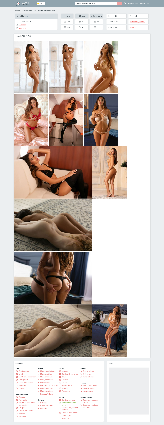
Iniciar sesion (136, 3)
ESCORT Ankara (21, 10)
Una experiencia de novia (69, 404)
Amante (65, 371)
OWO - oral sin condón (27, 377)
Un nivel (22, 374)
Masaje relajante (46, 391)
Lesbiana (43, 409)
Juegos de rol (67, 385)
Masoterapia (45, 383)
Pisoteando (66, 391)
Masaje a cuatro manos (49, 385)
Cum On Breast (89, 389)
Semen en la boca (90, 386)
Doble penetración (26, 383)
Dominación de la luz (70, 374)
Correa (64, 383)
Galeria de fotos (24, 36)
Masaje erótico (46, 374)
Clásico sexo (24, 371)
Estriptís (43, 403)
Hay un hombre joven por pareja (27, 404)
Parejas (22, 408)
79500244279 (25, 21)
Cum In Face (88, 391)
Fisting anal (87, 374)
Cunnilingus (66, 416)
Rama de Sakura (46, 394)
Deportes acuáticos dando (90, 401)
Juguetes (22, 385)
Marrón (133, 27)
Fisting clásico (88, 371)
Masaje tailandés (46, 380)
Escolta (22, 397)
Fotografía (23, 400)
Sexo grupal (23, 380)
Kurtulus (36, 10)
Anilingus (65, 418)
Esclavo (65, 380)
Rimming (22, 416)
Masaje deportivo (47, 388)
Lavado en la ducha (26, 411)
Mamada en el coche (70, 413)
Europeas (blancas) (137, 22)
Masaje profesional (47, 371)
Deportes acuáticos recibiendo (90, 406)
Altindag (30, 10)
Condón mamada (68, 400)
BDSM (64, 377)
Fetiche (21, 388)
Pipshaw (22, 413)
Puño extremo (88, 377)
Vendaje (65, 388)
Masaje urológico (47, 377)
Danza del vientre (46, 406)
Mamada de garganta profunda (70, 409)
